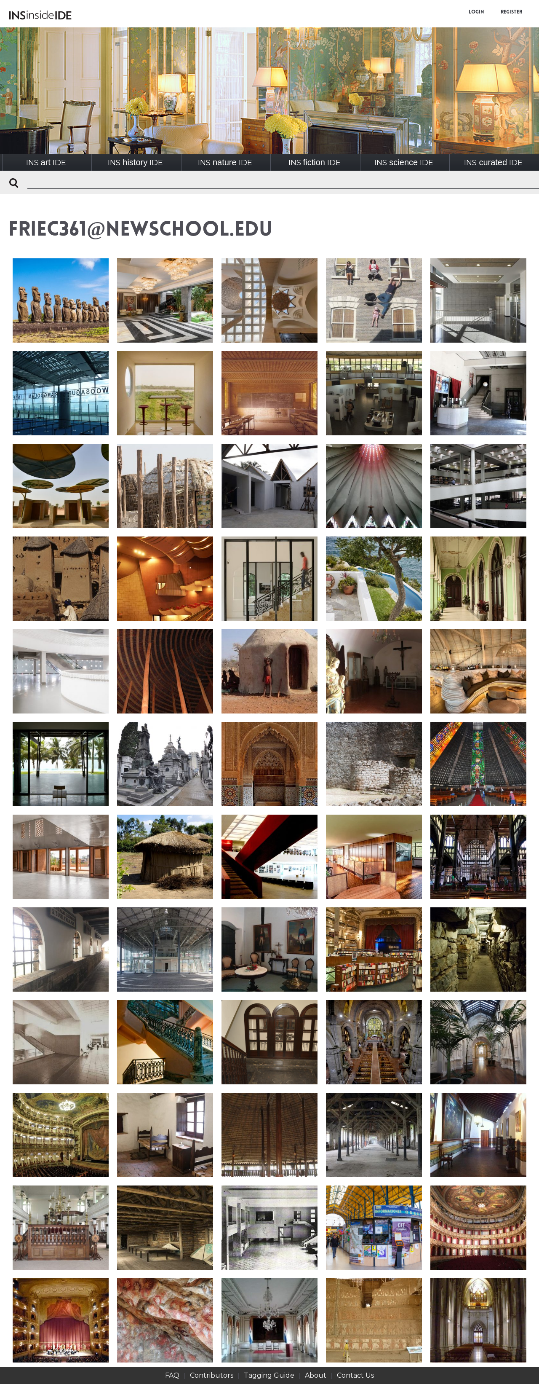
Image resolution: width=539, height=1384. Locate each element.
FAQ (172, 1375)
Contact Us (355, 1375)
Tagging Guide (269, 1375)
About (315, 1375)
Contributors (211, 1375)
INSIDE (46, 162)
